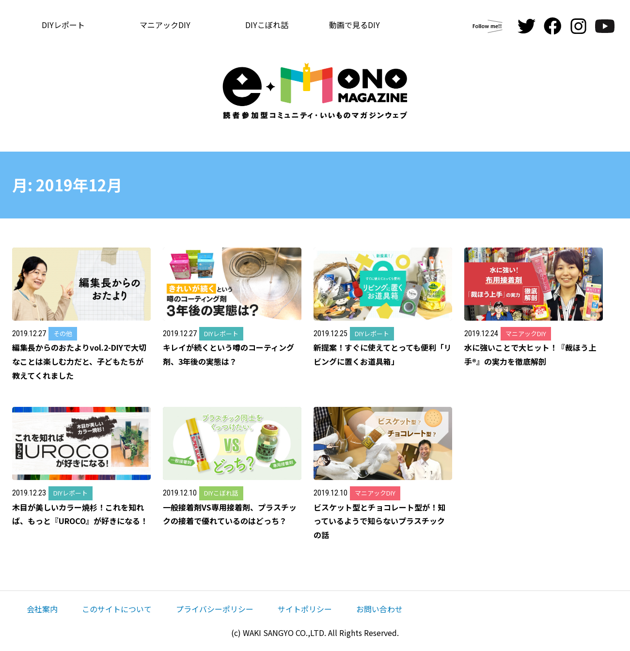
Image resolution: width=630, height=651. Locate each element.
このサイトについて (117, 609)
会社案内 (42, 609)
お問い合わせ (379, 609)
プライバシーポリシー (214, 609)
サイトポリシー (305, 609)
